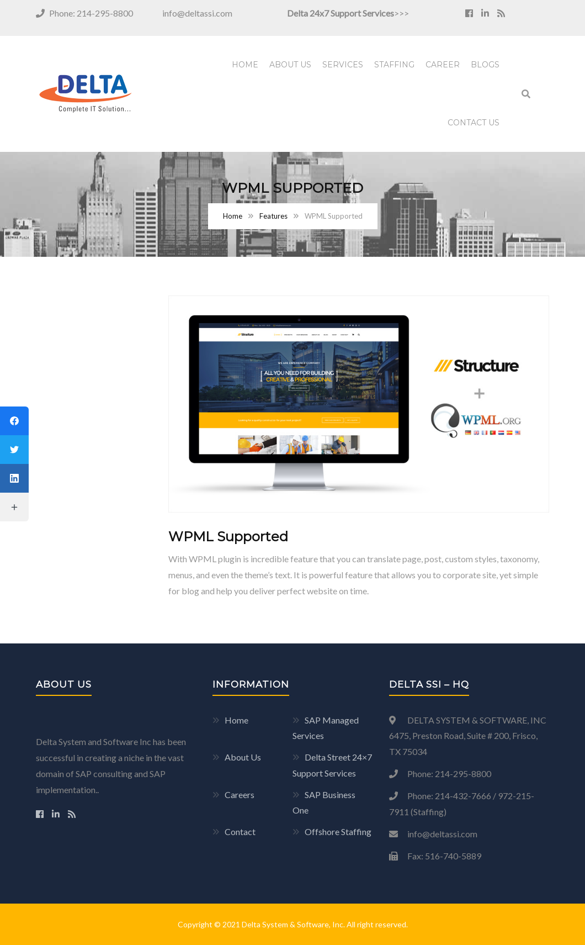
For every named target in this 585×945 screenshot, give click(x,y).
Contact (240, 831)
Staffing (394, 65)
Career (443, 65)
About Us (290, 65)
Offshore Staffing (338, 831)
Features (273, 216)
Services (342, 65)
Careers (239, 794)
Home (245, 65)
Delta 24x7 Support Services (340, 13)
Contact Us (473, 123)
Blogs (485, 65)
